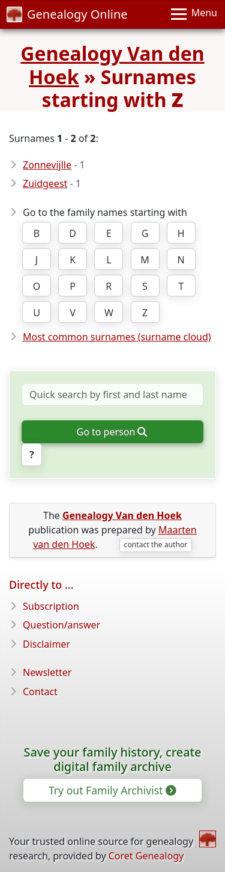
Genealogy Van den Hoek (112, 64)
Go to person (112, 431)
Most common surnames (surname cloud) (117, 336)
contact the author (156, 544)
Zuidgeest (45, 183)
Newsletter (47, 672)
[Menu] (194, 14)
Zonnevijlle (47, 164)
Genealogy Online (67, 14)
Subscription (51, 606)
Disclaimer (46, 644)
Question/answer (61, 624)
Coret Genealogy (146, 855)
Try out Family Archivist (112, 790)
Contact (40, 691)
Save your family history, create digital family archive (113, 759)
